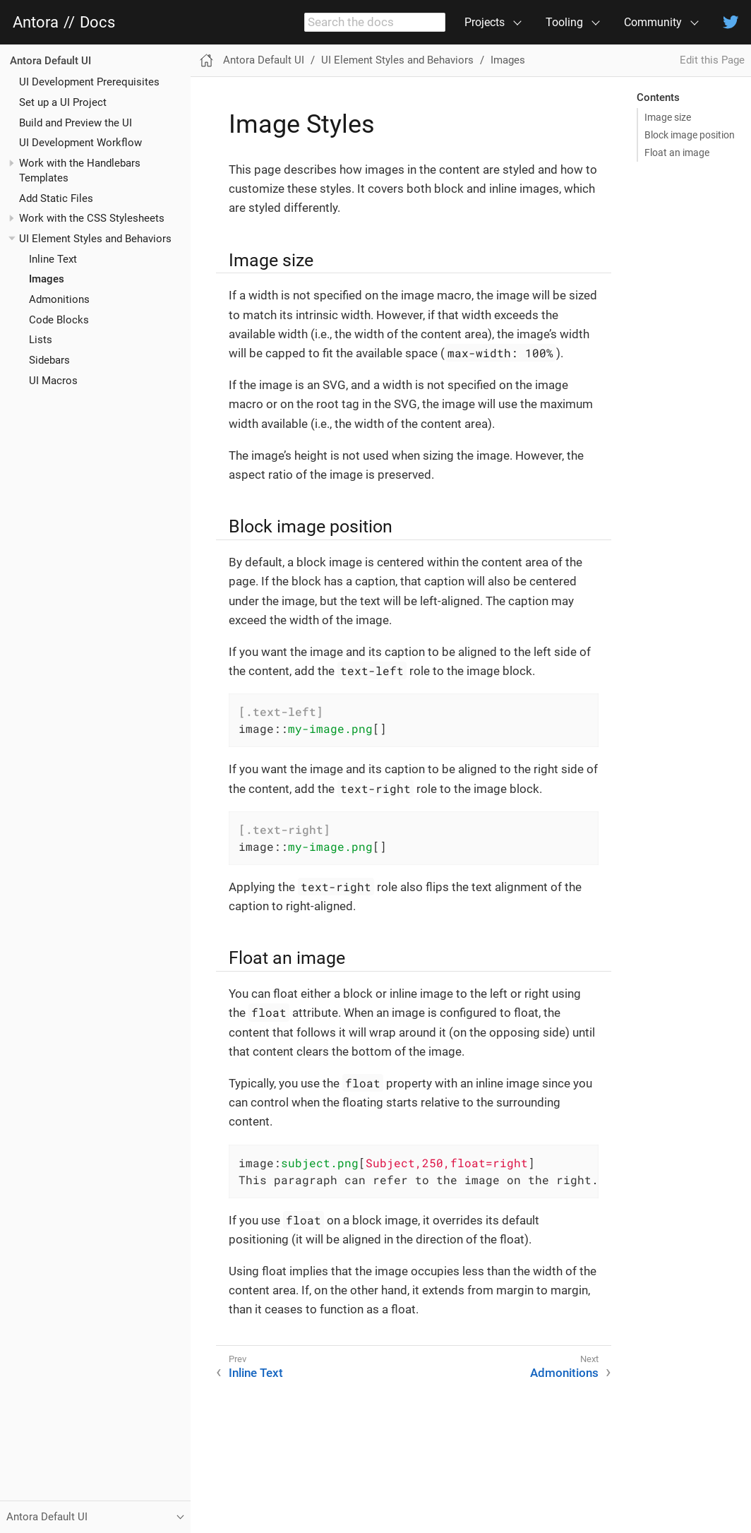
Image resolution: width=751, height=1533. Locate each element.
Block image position (689, 135)
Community (653, 22)
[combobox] (374, 22)
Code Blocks (59, 320)
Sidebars (49, 360)
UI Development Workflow (80, 142)
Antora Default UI (50, 60)
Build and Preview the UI (75, 123)
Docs (97, 22)
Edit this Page (712, 60)
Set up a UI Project (63, 102)
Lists (40, 339)
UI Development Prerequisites (89, 82)
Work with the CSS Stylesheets (91, 218)
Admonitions (59, 299)
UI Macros (53, 380)
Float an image (676, 152)
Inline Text (53, 259)
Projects (484, 22)
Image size (667, 117)
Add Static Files (56, 198)
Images (46, 279)
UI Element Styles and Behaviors (95, 238)
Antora (36, 22)
